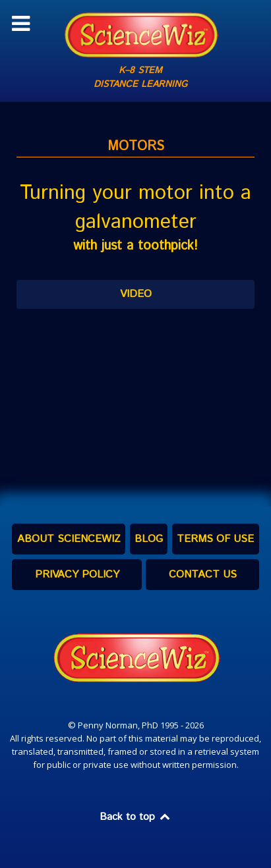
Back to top (136, 817)
